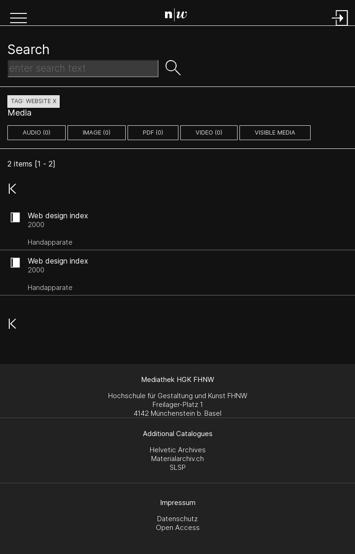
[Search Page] (179, 16)
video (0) (209, 132)
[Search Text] (83, 68)
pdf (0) (153, 132)
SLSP (178, 467)
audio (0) (36, 132)
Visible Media (275, 132)
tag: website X (33, 101)
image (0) (96, 132)
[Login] (340, 26)
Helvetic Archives (178, 449)
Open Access (178, 527)
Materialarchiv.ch (177, 458)
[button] (18, 19)
